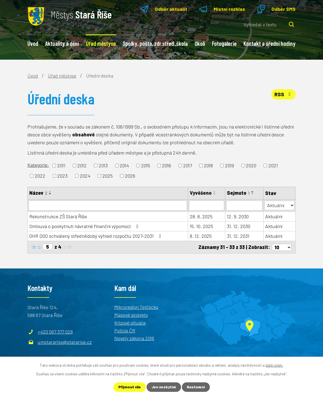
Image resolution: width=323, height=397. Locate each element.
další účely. (274, 365)
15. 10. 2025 (201, 226)
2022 (40, 176)
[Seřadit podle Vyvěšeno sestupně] (215, 194)
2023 (62, 176)
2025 (107, 176)
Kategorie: (38, 165)
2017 (187, 165)
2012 (82, 165)
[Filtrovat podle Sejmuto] (244, 205)
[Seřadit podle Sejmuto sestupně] (253, 194)
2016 (166, 165)
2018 (208, 165)
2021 (273, 165)
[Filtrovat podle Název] (107, 205)
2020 (251, 165)
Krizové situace (130, 322)
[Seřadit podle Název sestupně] (50, 194)
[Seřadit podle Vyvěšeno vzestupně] (215, 192)
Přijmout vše (129, 387)
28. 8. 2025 (201, 216)
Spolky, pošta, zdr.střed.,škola (155, 43)
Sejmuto (238, 193)
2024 (85, 176)
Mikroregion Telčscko (136, 307)
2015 (145, 165)
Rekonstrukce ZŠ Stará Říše (58, 216)
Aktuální (273, 216)
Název (38, 193)
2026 (130, 176)
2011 (61, 165)
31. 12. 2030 (238, 226)
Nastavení (196, 387)
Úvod (32, 43)
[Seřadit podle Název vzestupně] (50, 192)
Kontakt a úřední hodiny (269, 43)
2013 (103, 165)
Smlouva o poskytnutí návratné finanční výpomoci (85, 226)
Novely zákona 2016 (134, 338)
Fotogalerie (224, 43)
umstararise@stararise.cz (65, 342)
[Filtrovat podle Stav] (279, 205)
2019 (229, 165)
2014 (124, 165)
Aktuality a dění (62, 43)
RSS (283, 94)
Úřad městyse (101, 43)
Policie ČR (124, 330)
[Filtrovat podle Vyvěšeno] (206, 205)
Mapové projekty (131, 315)
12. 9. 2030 (238, 216)
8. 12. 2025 (201, 236)
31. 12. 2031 (238, 236)
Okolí (200, 43)
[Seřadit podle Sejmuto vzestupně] (253, 192)
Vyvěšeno (201, 193)
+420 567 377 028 (55, 332)
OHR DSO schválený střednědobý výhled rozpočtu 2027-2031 (96, 236)
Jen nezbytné (163, 387)
